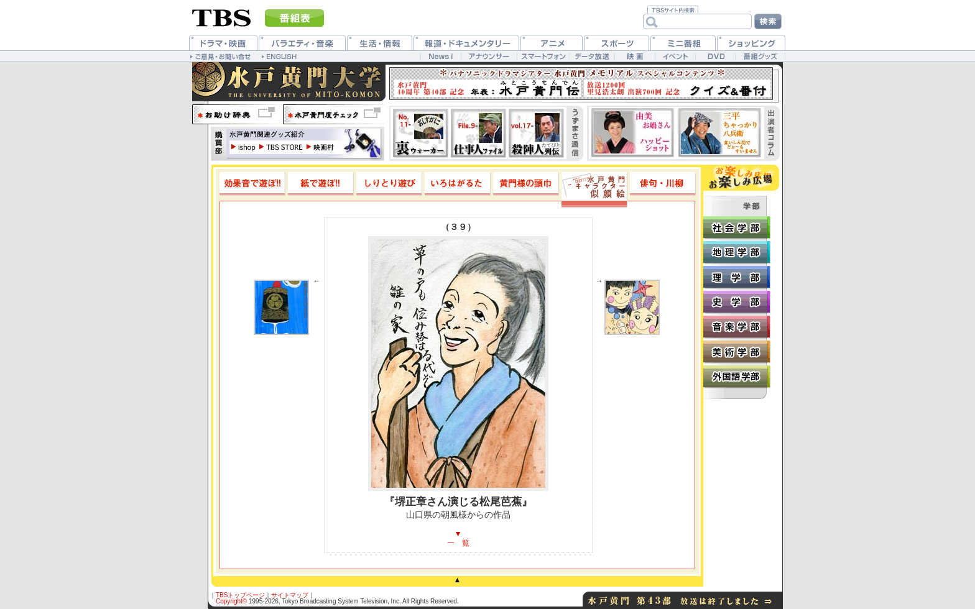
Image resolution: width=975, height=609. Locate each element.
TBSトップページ (240, 595)
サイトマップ (289, 595)
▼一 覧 (458, 538)
